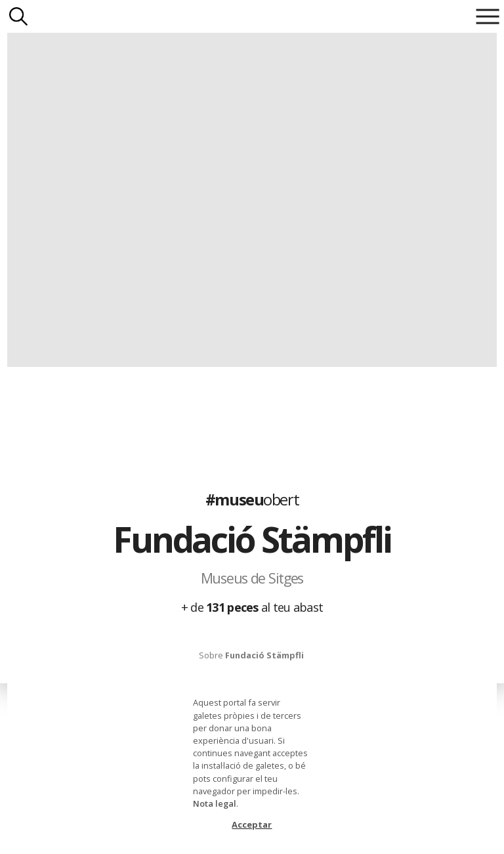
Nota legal (214, 803)
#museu (252, 499)
